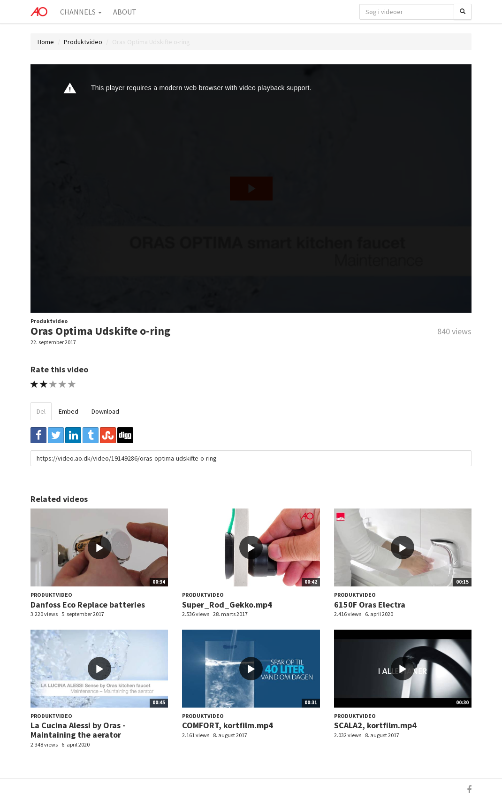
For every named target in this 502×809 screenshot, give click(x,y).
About (125, 11)
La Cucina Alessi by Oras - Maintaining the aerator (77, 730)
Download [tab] (105, 411)
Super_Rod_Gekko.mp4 (227, 604)
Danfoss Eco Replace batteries (87, 604)
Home (46, 42)
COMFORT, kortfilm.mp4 (227, 725)
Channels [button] (81, 11)
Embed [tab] (68, 411)
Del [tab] (41, 411)
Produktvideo (83, 42)
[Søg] (463, 12)
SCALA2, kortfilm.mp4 (375, 725)
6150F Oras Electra (369, 604)
